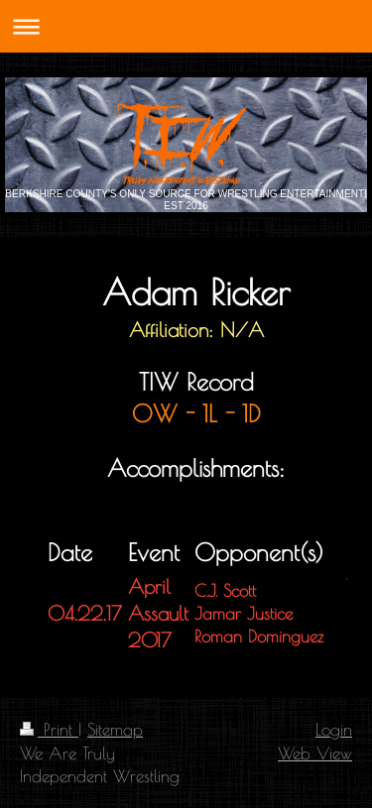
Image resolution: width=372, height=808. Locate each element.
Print (49, 729)
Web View (315, 753)
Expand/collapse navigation (186, 26)
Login (333, 729)
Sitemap (115, 729)
